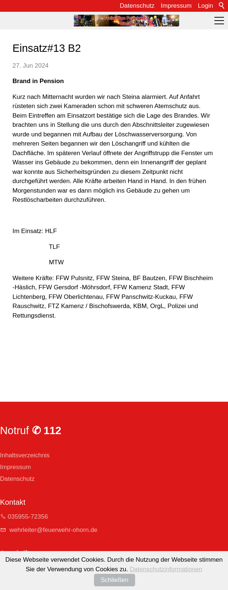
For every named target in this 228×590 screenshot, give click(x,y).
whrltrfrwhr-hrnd (52, 529)
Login (205, 5)
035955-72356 (28, 516)
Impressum (176, 5)
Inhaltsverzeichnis (25, 455)
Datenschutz (137, 5)
